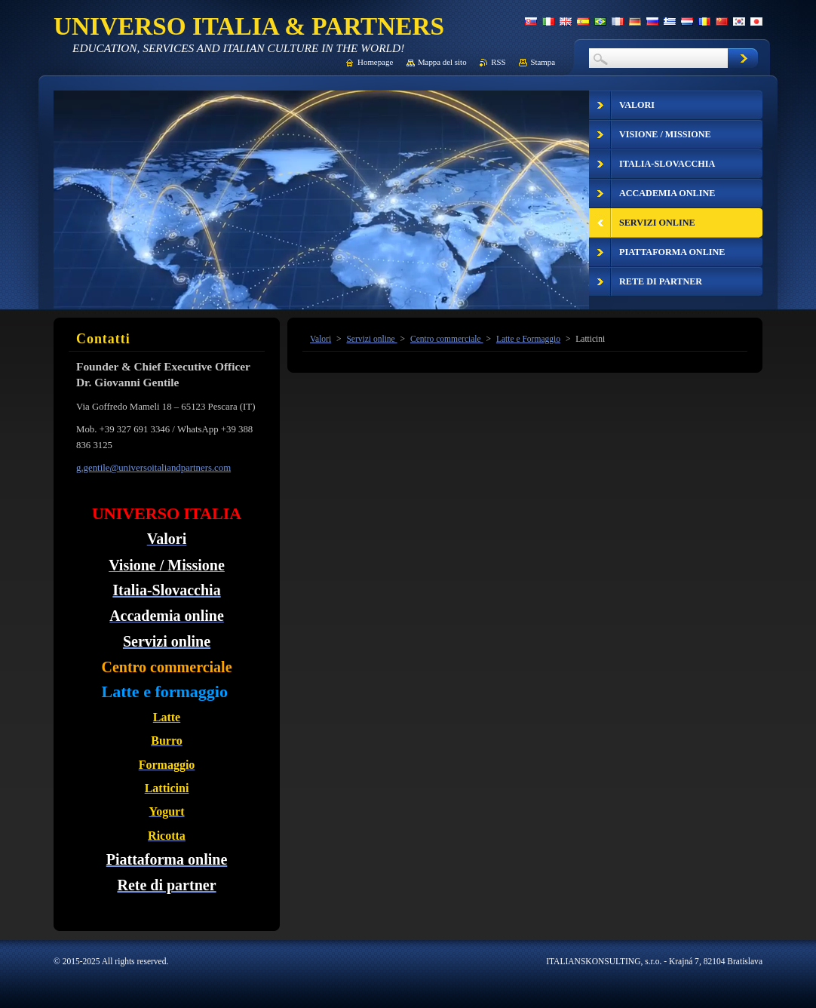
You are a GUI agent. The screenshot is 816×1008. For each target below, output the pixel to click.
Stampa (542, 61)
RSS (498, 61)
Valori (320, 338)
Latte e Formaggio (528, 338)
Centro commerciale (446, 338)
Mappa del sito (442, 61)
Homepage (375, 61)
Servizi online (371, 338)
